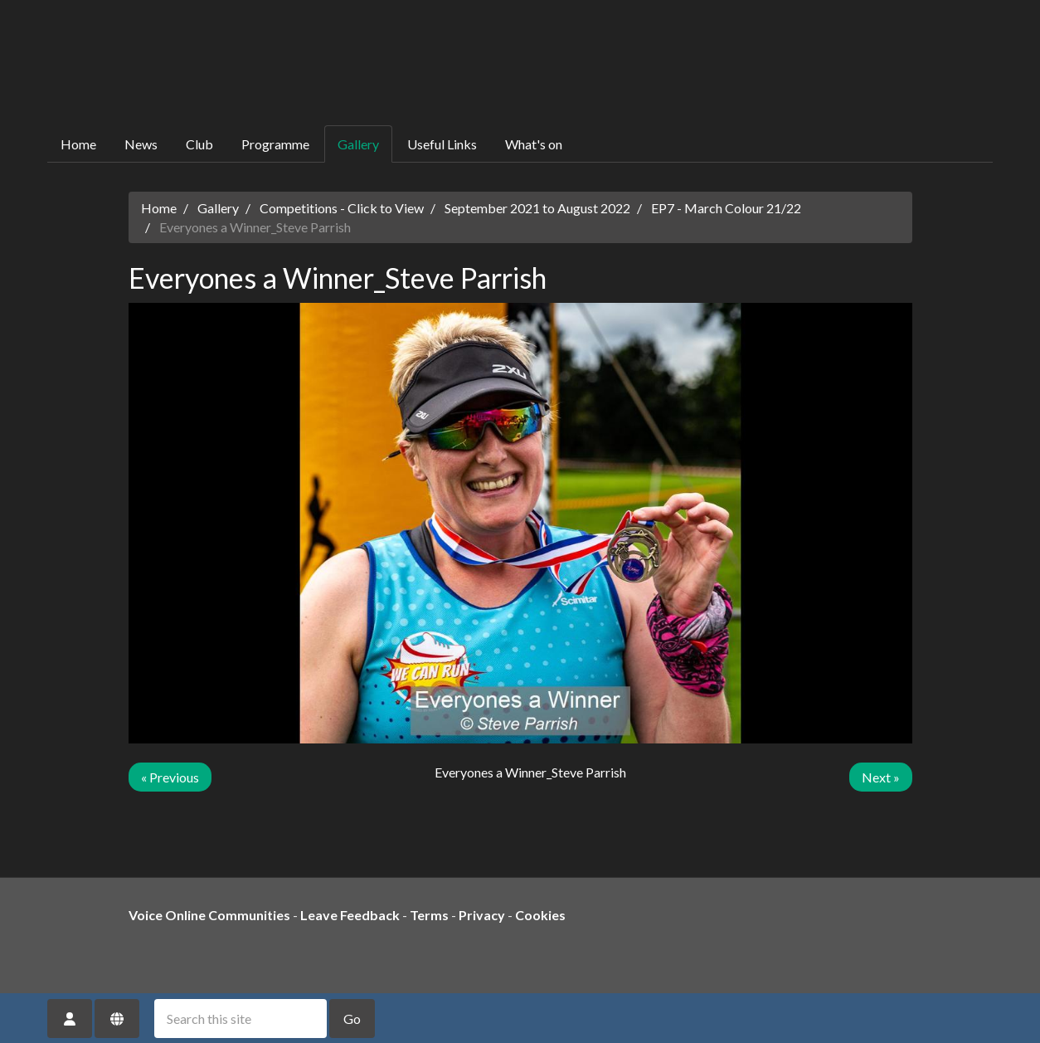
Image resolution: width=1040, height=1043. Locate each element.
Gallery (358, 144)
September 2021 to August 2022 (537, 208)
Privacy (482, 915)
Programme (275, 144)
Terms (429, 915)
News (141, 144)
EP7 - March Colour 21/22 (726, 208)
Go (352, 1018)
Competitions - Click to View (342, 208)
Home (78, 144)
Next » (881, 777)
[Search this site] (240, 1018)
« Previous (170, 777)
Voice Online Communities (209, 915)
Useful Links (442, 144)
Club (199, 144)
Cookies (540, 915)
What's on (533, 144)
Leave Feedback (350, 915)
